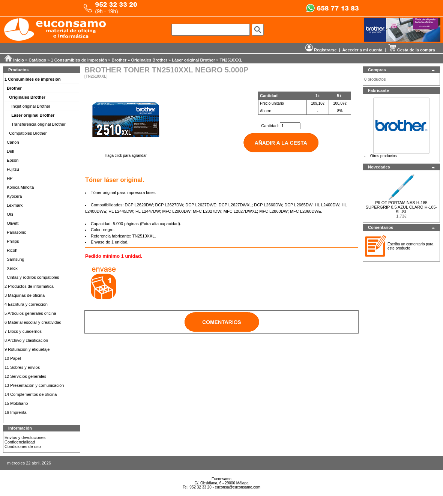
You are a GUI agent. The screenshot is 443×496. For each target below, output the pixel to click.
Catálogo (37, 60)
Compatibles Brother (28, 133)
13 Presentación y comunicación (34, 385)
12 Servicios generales (25, 376)
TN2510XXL (230, 60)
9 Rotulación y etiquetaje (27, 349)
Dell (10, 151)
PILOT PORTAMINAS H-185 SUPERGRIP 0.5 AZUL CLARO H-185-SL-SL (401, 207)
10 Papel (13, 358)
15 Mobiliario (16, 403)
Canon (13, 142)
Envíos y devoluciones (25, 437)
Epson (12, 160)
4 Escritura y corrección (26, 304)
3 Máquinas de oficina (25, 295)
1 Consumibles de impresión (79, 60)
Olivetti (13, 223)
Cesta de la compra (411, 50)
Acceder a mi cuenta (362, 50)
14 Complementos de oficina (31, 394)
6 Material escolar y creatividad (33, 322)
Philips (13, 241)
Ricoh (12, 250)
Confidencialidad (20, 442)
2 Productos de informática (29, 286)
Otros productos (383, 156)
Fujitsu (13, 169)
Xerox (12, 268)
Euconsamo (221, 479)
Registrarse (321, 50)
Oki (10, 214)
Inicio (18, 60)
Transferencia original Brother (38, 124)
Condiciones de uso (23, 446)
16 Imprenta (16, 412)
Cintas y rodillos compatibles (33, 277)
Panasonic (16, 232)
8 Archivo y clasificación (26, 340)
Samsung (15, 259)
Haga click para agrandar (125, 154)
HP (9, 178)
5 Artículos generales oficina (30, 313)
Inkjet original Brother (30, 106)
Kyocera (14, 196)
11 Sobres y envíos (22, 367)
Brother (119, 60)
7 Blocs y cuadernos (23, 331)
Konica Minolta (20, 187)
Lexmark (15, 205)
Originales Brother (149, 60)
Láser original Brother (193, 60)
